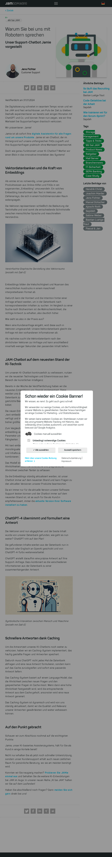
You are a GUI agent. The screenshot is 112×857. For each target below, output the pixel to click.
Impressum (66, 461)
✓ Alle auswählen (41, 450)
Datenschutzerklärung (71, 458)
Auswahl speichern (72, 450)
